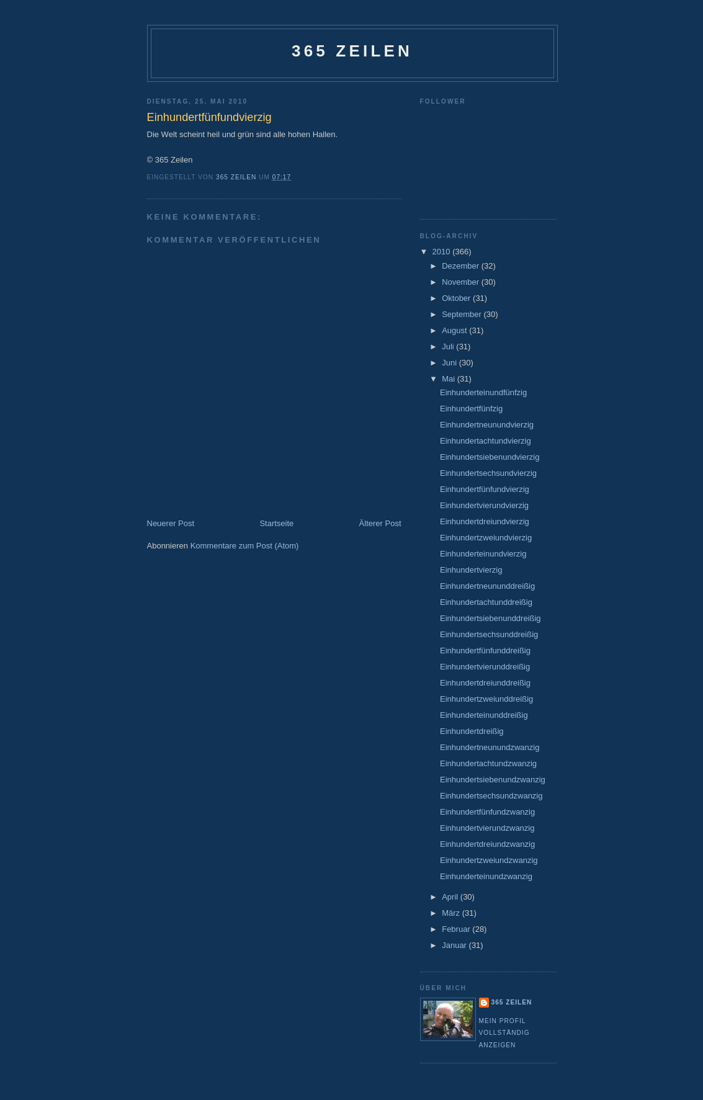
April (451, 896)
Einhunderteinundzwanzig (486, 876)
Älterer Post (380, 523)
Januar (455, 945)
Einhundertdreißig (472, 731)
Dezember (461, 266)
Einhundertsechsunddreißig (489, 634)
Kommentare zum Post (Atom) (244, 545)
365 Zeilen (352, 51)
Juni (450, 362)
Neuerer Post (171, 523)
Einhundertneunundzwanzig (489, 747)
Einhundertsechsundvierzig (488, 473)
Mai (449, 378)
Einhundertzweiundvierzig (486, 537)
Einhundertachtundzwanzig (488, 763)
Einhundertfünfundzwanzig (487, 811)
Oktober (457, 298)
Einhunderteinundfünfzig (483, 392)
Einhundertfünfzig (471, 408)
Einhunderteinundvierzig (483, 553)
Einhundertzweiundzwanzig (489, 860)
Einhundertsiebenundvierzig (489, 457)
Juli (449, 346)
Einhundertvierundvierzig (484, 505)
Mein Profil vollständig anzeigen (504, 1033)
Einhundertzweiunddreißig (486, 699)
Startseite (276, 523)
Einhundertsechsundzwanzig (491, 795)
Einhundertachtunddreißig (486, 602)
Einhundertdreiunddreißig (485, 682)
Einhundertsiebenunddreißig (490, 618)
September (462, 314)
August (455, 330)
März (452, 913)
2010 (442, 251)
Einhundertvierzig (471, 570)
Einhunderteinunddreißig (484, 715)
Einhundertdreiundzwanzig (487, 844)
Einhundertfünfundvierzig (484, 489)
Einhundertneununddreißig (487, 586)
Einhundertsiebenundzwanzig (492, 779)
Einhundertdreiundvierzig (484, 521)
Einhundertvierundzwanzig (487, 828)
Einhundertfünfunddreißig (485, 650)
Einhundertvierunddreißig (485, 666)
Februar (457, 929)
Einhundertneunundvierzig (487, 424)
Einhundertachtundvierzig (485, 440)
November (461, 282)
